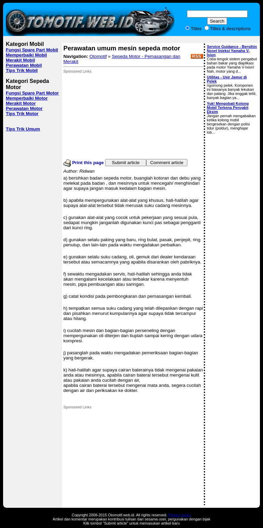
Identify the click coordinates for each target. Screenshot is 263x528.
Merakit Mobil (20, 60)
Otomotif (98, 56)
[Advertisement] (114, 116)
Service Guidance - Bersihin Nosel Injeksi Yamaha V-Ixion (232, 51)
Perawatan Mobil (24, 65)
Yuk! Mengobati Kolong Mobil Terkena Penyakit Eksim (228, 107)
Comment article (166, 162)
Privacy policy (179, 515)
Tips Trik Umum (23, 129)
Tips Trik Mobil (22, 70)
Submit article (126, 162)
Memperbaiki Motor (27, 98)
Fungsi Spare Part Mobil (32, 49)
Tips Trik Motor (22, 113)
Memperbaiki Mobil (26, 55)
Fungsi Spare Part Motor (32, 93)
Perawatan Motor (24, 108)
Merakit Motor (21, 103)
